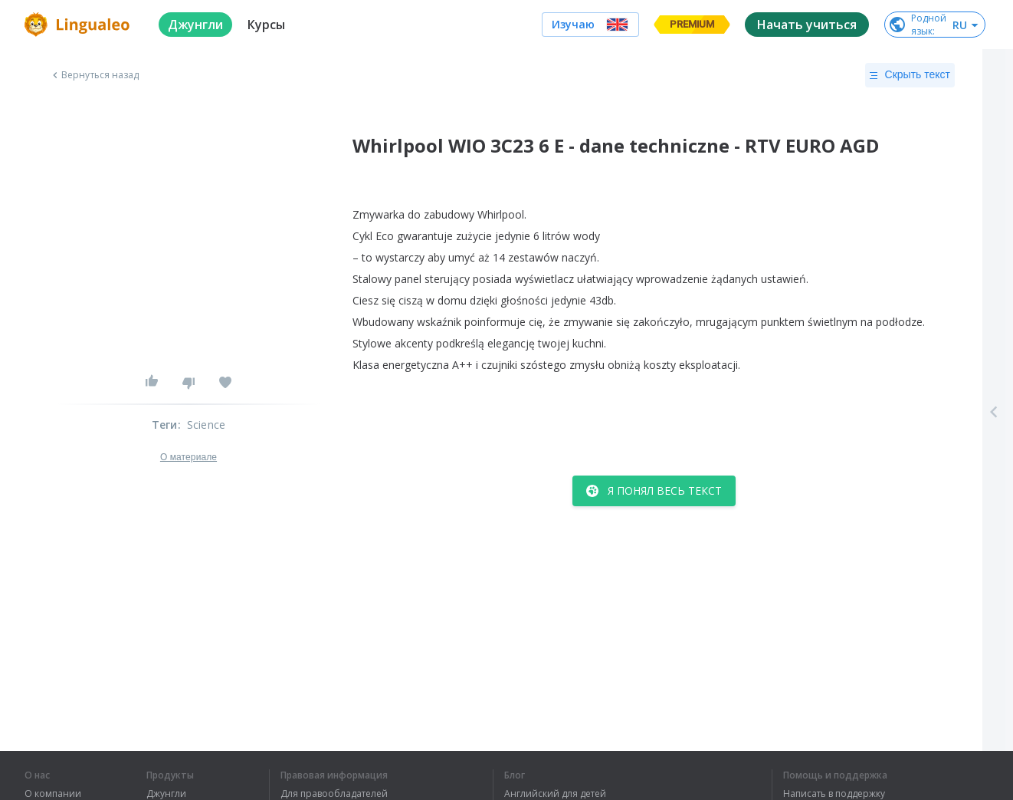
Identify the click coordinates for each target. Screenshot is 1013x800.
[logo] (79, 24)
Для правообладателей (334, 794)
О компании (53, 794)
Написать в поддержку (834, 794)
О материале (188, 457)
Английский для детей (555, 794)
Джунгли (166, 794)
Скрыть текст (910, 75)
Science (206, 424)
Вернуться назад (94, 75)
